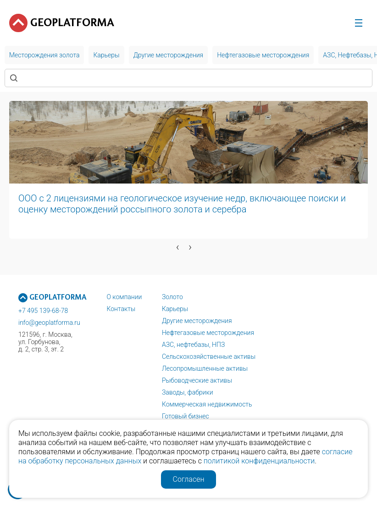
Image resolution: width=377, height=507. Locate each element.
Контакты (120, 308)
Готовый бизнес (185, 416)
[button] (83, 261)
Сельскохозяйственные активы (208, 356)
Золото (172, 297)
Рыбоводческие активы (197, 380)
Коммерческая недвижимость (207, 404)
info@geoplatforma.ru (49, 322)
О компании (124, 297)
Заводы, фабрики (187, 392)
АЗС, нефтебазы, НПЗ (193, 344)
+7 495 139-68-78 (43, 310)
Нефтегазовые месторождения (208, 332)
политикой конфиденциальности (259, 461)
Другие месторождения (197, 320)
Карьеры (175, 308)
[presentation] (178, 247)
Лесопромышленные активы (205, 368)
